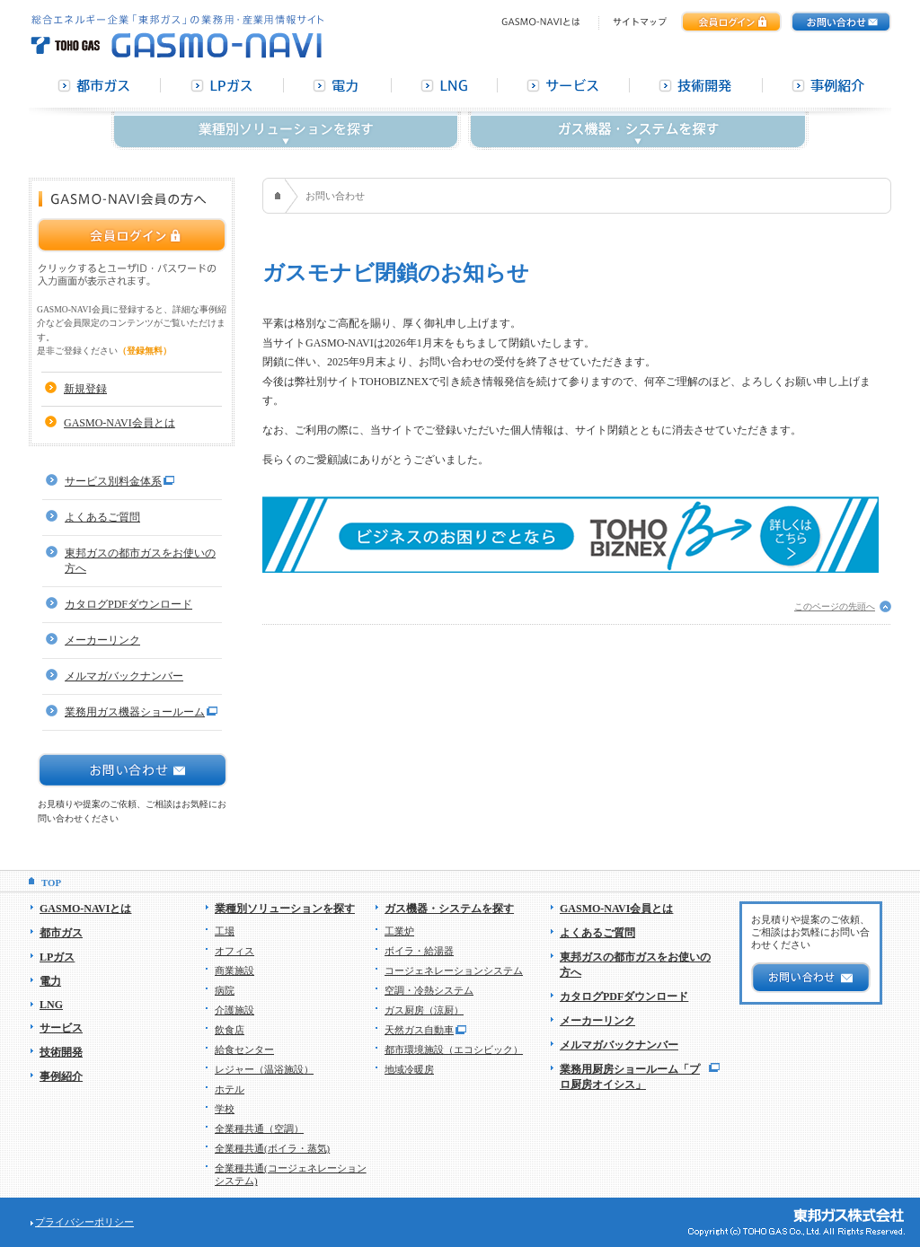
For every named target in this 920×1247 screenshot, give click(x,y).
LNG (51, 1004)
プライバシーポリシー (84, 1221)
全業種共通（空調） (259, 1128)
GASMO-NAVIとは (85, 908)
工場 (224, 931)
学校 (224, 1108)
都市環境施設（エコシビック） (454, 1049)
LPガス (57, 957)
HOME (280, 196)
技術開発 (61, 1052)
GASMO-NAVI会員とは (119, 423)
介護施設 (234, 1010)
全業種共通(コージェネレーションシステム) (291, 1174)
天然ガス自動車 (419, 1029)
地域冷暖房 (409, 1069)
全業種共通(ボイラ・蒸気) (272, 1148)
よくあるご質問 (102, 517)
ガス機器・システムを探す (449, 908)
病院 (224, 990)
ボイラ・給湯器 (419, 950)
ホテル (229, 1089)
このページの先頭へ (834, 606)
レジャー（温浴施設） (264, 1069)
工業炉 (399, 931)
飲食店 (229, 1029)
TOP (51, 882)
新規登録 (85, 388)
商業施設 (234, 970)
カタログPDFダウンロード (128, 604)
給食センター (244, 1049)
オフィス (234, 950)
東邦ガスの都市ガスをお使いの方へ (140, 561)
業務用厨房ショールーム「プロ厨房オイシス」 (630, 1077)
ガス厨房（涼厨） (424, 1010)
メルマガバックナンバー (124, 676)
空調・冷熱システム (429, 990)
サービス (61, 1028)
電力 (50, 981)
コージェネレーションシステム (454, 970)
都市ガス (61, 932)
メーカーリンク (102, 640)
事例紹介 (61, 1076)
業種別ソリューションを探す (285, 908)
